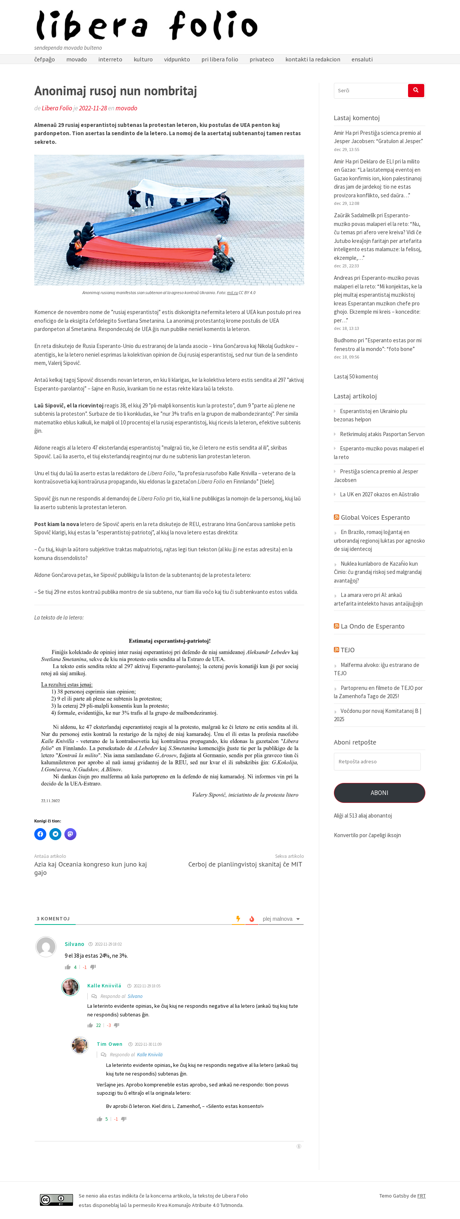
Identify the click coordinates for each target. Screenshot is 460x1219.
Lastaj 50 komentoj (356, 376)
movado (76, 59)
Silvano (135, 996)
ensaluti (362, 59)
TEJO (348, 649)
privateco (262, 59)
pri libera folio (219, 59)
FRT (421, 1195)
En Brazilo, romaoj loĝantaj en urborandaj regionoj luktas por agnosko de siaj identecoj (379, 540)
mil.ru (232, 292)
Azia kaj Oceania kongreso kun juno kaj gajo (90, 868)
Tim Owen (110, 1043)
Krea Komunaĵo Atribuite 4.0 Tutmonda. (200, 1205)
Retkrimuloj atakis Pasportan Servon (382, 434)
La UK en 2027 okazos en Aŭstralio (379, 494)
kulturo (143, 59)
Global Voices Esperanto (375, 517)
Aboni (379, 793)
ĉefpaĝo (44, 59)
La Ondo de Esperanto (373, 626)
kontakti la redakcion (312, 59)
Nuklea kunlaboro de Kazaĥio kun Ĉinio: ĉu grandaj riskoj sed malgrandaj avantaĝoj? (378, 572)
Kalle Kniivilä (104, 985)
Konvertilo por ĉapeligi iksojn (367, 835)
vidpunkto (177, 59)
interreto (110, 59)
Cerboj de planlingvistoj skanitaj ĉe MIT (245, 864)
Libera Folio (57, 108)
